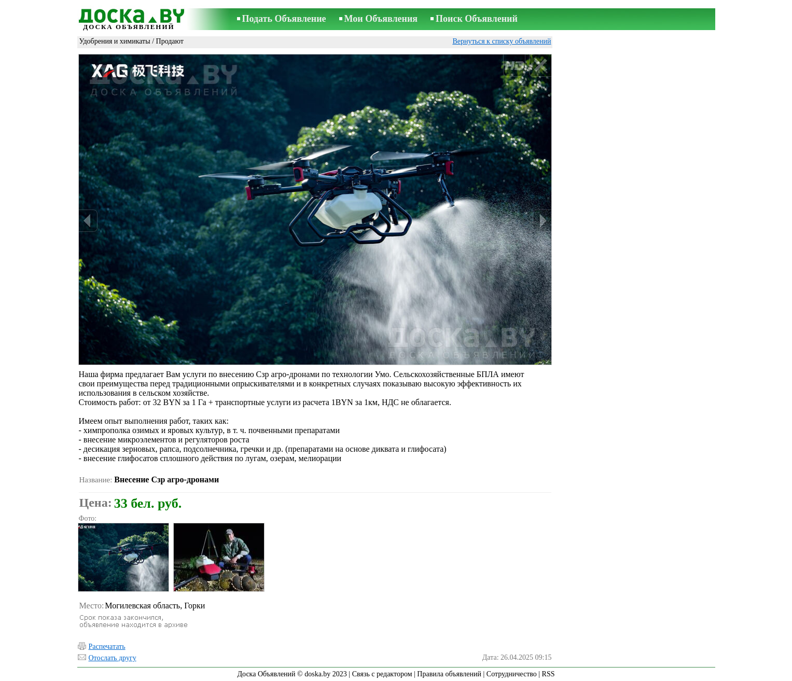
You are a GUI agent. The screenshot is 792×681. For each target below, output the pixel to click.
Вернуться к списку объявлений (501, 41)
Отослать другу (112, 658)
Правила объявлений (449, 674)
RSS (548, 674)
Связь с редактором (382, 674)
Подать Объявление (284, 18)
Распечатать (107, 646)
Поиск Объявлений (477, 18)
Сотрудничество (512, 674)
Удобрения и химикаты (114, 41)
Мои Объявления (381, 18)
